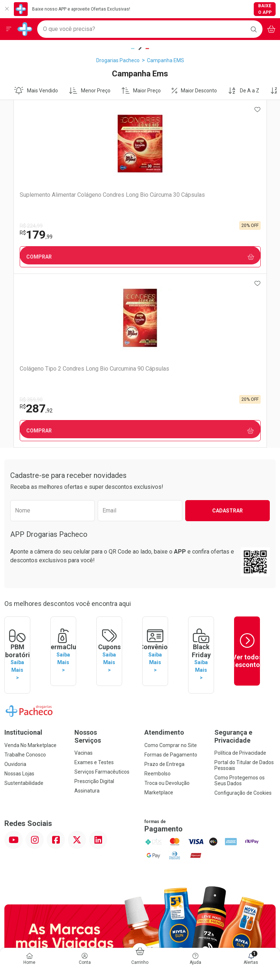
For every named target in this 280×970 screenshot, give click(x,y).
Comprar (73, 257)
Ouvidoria (15, 582)
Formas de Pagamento (170, 573)
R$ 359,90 (157, 226)
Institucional (23, 550)
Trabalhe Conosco (25, 573)
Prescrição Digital (94, 599)
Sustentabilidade (23, 601)
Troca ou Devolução (167, 601)
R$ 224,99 (22, 226)
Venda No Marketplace (30, 563)
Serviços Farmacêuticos (101, 590)
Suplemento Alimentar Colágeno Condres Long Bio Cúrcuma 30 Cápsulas (70, 198)
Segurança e (245, 554)
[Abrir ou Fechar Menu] (9, 29)
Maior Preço (141, 90)
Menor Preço (89, 90)
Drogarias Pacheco (118, 60)
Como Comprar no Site (170, 563)
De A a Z (243, 90)
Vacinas (83, 571)
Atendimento (164, 550)
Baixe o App (265, 9)
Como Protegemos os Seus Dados (239, 598)
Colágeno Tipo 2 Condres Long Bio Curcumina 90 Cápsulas (204, 198)
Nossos (105, 554)
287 (162, 234)
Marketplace (158, 611)
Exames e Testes (94, 580)
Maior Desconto (194, 90)
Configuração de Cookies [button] (243, 611)
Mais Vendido (36, 90)
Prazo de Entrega (164, 582)
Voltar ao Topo (140, 829)
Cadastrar (227, 337)
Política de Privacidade (240, 571)
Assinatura (87, 609)
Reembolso (157, 592)
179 (27, 234)
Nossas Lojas (19, 592)
